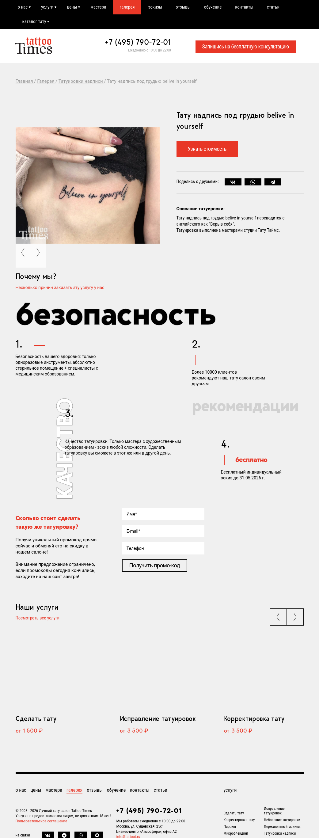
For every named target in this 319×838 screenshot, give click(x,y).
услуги (47, 7)
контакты (244, 7)
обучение (213, 7)
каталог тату (34, 21)
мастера (98, 7)
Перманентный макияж (282, 827)
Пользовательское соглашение (41, 821)
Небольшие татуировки (282, 820)
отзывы (183, 7)
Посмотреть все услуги (38, 618)
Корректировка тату (254, 718)
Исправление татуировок (158, 718)
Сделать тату (36, 718)
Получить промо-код (154, 565)
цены (72, 7)
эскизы (155, 7)
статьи (273, 7)
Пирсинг (230, 827)
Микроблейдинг (236, 833)
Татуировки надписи (280, 833)
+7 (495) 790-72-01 (138, 42)
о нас (23, 7)
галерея (127, 7)
